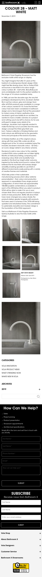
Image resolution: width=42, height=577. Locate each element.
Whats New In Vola (10, 377)
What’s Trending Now (11, 373)
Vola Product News (10, 370)
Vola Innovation (9, 366)
